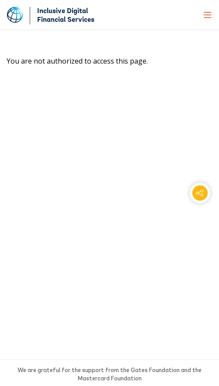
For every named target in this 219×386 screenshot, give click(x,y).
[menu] (208, 15)
